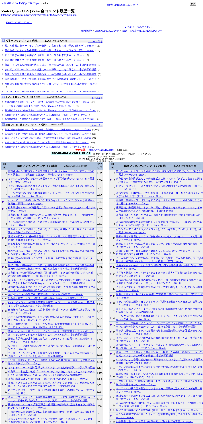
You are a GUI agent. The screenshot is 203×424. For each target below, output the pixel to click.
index (124, 30)
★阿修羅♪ (7, 3)
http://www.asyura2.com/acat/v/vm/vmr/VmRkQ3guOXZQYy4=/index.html (39, 15)
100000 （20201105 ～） (19, 22)
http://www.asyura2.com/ (101, 149)
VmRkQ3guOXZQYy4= (27, 3)
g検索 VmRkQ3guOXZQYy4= (122, 5)
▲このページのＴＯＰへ (138, 27)
